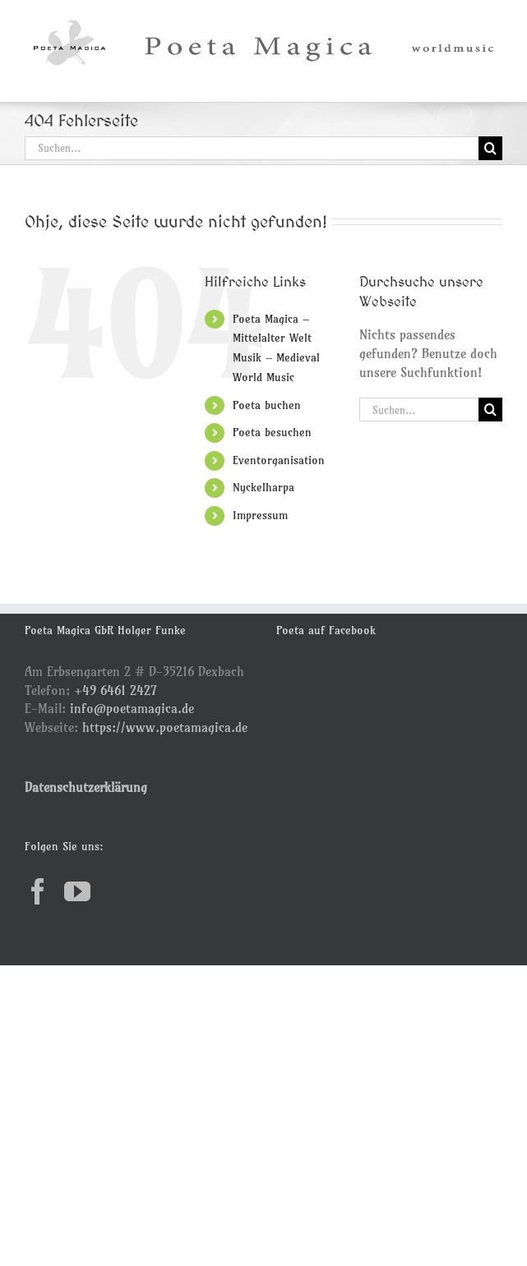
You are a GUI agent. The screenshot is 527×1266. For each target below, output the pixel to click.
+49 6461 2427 (115, 690)
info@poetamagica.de (132, 708)
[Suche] (490, 148)
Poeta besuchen (272, 432)
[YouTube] (77, 891)
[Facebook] (38, 891)
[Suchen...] (251, 148)
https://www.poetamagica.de (164, 727)
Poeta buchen (267, 405)
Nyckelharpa (263, 487)
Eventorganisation (279, 460)
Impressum (260, 515)
